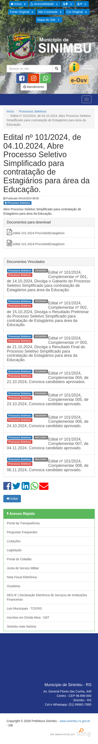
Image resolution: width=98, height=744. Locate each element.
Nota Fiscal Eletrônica (22, 577)
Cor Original (77, 12)
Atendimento (33, 87)
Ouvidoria (13, 586)
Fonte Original (22, 12)
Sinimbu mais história (21, 626)
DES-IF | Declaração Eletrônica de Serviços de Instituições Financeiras (47, 597)
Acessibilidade (45, 4)
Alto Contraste (50, 12)
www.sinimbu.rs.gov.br (75, 721)
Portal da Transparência (23, 523)
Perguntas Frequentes (22, 532)
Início (19, 4)
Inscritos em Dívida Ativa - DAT (28, 617)
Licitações (13, 541)
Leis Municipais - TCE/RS (24, 608)
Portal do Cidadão (19, 559)
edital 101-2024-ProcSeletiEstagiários (36, 232)
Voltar (12, 498)
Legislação (14, 550)
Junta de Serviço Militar (23, 568)
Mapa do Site (49, 20)
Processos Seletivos (32, 111)
